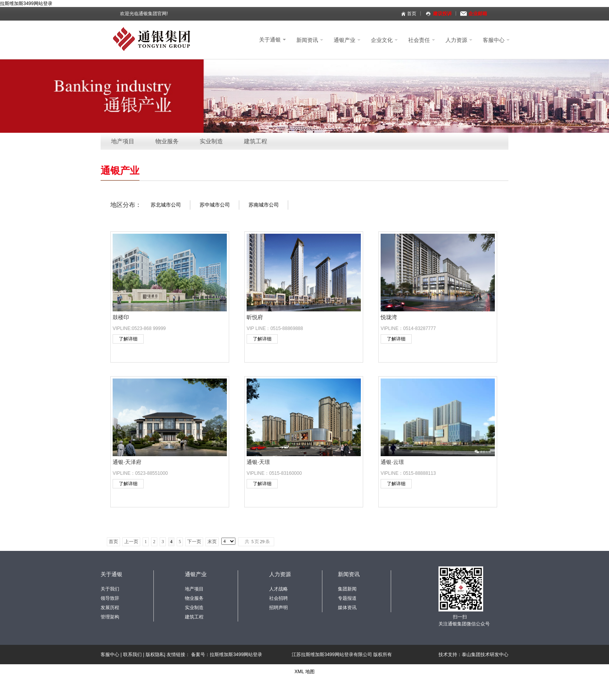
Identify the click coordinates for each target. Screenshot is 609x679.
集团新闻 (347, 589)
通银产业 (347, 40)
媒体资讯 (347, 607)
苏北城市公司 (166, 205)
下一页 (194, 541)
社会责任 (421, 40)
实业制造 (211, 141)
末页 (212, 541)
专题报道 (347, 598)
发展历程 (110, 607)
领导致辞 (110, 598)
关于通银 (272, 39)
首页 (411, 13)
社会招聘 (278, 598)
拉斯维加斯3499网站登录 (26, 3)
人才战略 (278, 589)
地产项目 (122, 141)
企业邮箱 (477, 13)
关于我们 (110, 589)
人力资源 (458, 40)
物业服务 (167, 141)
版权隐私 (155, 654)
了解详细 (128, 339)
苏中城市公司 (215, 205)
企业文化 (384, 40)
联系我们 (132, 654)
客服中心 (496, 40)
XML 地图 (304, 671)
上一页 (131, 541)
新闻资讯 (309, 40)
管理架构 (110, 617)
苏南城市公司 (264, 205)
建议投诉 (442, 13)
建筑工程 (255, 141)
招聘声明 (278, 607)
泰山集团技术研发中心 (485, 654)
